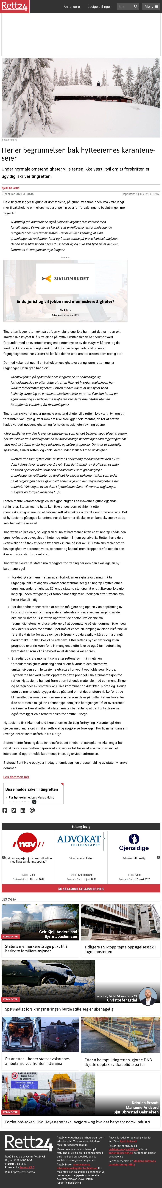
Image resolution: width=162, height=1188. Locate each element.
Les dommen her (16, 777)
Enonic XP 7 (26, 1167)
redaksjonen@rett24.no (123, 1149)
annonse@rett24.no (121, 1152)
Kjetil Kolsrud (10, 188)
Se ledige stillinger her (81, 889)
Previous (3, 857)
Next (158, 857)
